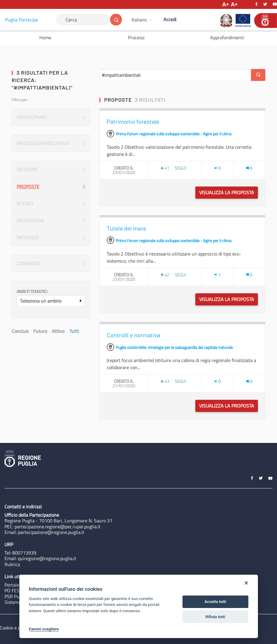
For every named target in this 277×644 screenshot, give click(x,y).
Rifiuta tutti (215, 617)
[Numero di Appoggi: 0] (217, 167)
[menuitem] (142, 19)
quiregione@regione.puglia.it (47, 558)
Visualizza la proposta (228, 192)
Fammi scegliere (44, 628)
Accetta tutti (215, 601)
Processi (136, 37)
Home (45, 37)
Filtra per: (20, 99)
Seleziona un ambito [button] (40, 300)
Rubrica (12, 564)
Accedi (170, 19)
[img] (162, 168)
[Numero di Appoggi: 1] (217, 274)
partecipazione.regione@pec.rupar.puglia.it (57, 526)
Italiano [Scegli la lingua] (139, 19)
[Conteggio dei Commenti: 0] (249, 167)
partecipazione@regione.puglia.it (51, 532)
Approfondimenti (227, 37)
